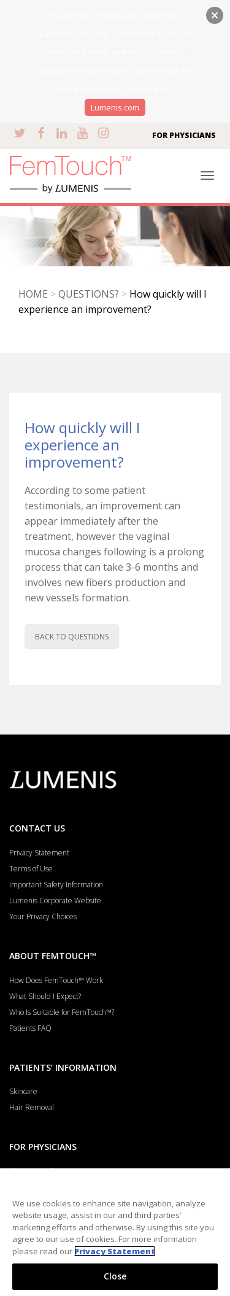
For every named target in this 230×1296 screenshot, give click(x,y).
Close (115, 1276)
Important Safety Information (56, 884)
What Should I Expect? (45, 996)
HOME (33, 294)
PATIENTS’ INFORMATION (63, 1067)
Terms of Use (31, 868)
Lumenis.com (115, 107)
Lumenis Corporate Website (55, 900)
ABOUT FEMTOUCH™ (52, 956)
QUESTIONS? (88, 294)
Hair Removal (31, 1107)
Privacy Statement (39, 852)
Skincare (23, 1091)
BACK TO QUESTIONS (72, 636)
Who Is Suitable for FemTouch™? (61, 1012)
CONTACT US (37, 828)
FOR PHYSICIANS (184, 135)
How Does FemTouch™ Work (56, 980)
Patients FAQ (30, 1028)
